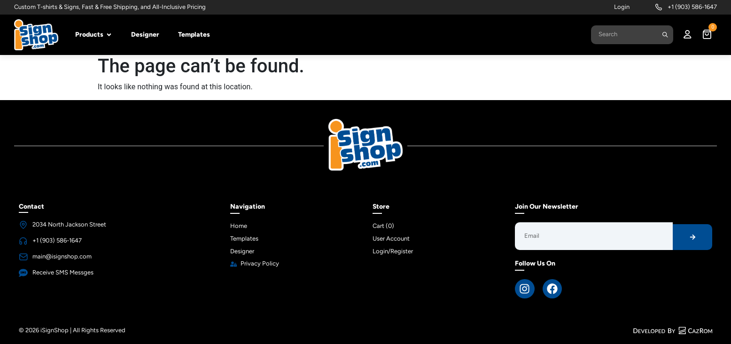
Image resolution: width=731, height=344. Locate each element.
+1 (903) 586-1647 (692, 6)
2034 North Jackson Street (69, 224)
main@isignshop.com (62, 256)
